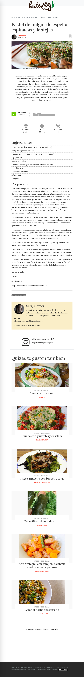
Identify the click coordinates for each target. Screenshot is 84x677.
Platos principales (32, 18)
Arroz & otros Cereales (49, 18)
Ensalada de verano (42, 393)
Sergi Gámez (22, 35)
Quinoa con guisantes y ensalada (42, 436)
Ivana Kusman (42, 525)
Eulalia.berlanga (42, 440)
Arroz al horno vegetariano (42, 610)
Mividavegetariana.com (42, 482)
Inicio (13, 18)
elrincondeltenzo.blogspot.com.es (28, 321)
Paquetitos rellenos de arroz (42, 521)
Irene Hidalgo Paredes (42, 571)
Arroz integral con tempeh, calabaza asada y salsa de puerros (42, 565)
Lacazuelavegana (42, 614)
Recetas (20, 18)
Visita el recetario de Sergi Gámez (28, 325)
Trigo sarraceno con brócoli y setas (42, 478)
